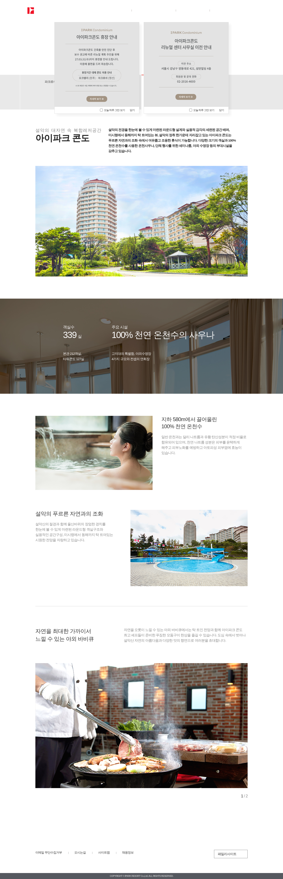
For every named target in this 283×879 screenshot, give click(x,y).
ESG (192, 10)
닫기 (132, 110)
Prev (43, 725)
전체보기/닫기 (252, 10)
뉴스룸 (228, 10)
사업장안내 (153, 10)
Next (239, 725)
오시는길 (80, 852)
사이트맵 (104, 852)
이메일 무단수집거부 (48, 852)
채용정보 (128, 852)
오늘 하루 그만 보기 (112, 110)
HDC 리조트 (50, 861)
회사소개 (111, 10)
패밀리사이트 (227, 854)
